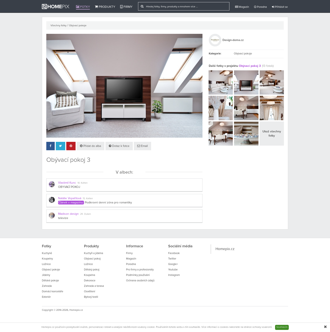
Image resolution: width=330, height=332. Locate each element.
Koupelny (47, 258)
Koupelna (89, 275)
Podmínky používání (138, 275)
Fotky (83, 6)
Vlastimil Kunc (67, 182)
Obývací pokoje (77, 25)
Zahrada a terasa (94, 286)
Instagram (174, 275)
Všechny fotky (59, 25)
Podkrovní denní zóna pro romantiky (108, 202)
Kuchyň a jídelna (93, 253)
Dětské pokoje (50, 280)
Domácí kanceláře (52, 291)
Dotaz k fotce (119, 146)
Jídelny (46, 275)
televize (63, 218)
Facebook (174, 253)
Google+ (173, 264)
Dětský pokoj (91, 269)
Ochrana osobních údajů (140, 280)
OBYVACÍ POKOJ (69, 187)
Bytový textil (91, 297)
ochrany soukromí (262, 327)
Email (142, 146)
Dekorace (89, 280)
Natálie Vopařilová (69, 198)
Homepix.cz (225, 249)
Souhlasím (281, 327)
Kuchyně (47, 253)
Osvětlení (89, 291)
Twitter (172, 258)
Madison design (68, 213)
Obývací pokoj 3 (250, 66)
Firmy (126, 6)
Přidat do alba (90, 146)
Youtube (173, 269)
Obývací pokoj (92, 258)
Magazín (242, 6)
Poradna (260, 6)
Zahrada (47, 286)
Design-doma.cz (233, 40)
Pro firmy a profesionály (140, 269)
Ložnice (46, 264)
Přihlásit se (280, 6)
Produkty (105, 6)
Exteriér (46, 297)
